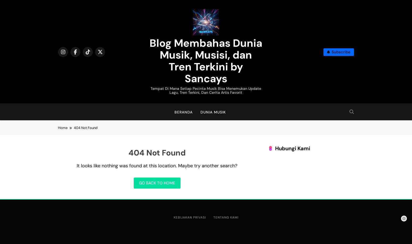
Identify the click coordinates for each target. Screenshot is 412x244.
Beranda (183, 112)
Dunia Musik (213, 112)
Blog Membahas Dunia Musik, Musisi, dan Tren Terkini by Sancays (206, 60)
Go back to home (157, 183)
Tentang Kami (226, 217)
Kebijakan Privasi (190, 217)
